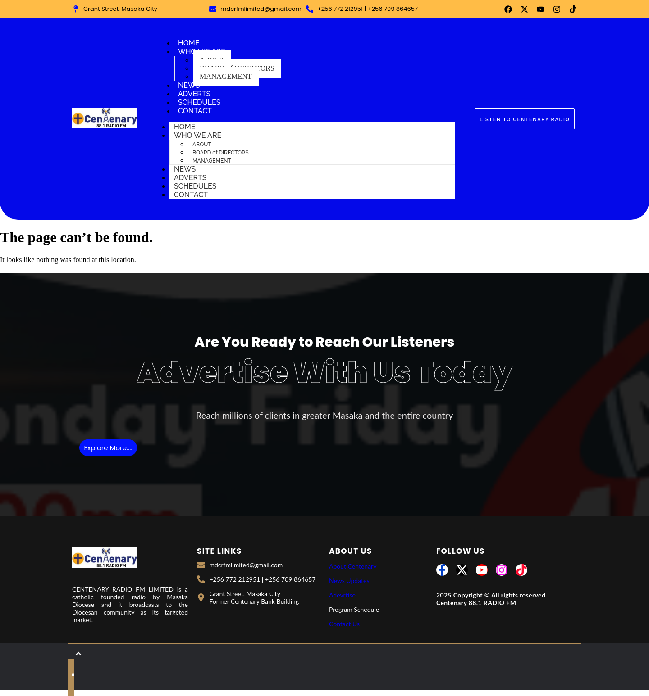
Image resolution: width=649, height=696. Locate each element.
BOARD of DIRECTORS (220, 152)
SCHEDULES (199, 102)
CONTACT (195, 111)
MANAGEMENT (226, 76)
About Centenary (352, 566)
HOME (189, 43)
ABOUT (201, 144)
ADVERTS (194, 94)
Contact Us (344, 624)
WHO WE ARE (197, 135)
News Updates (349, 580)
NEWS (189, 85)
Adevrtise (342, 595)
